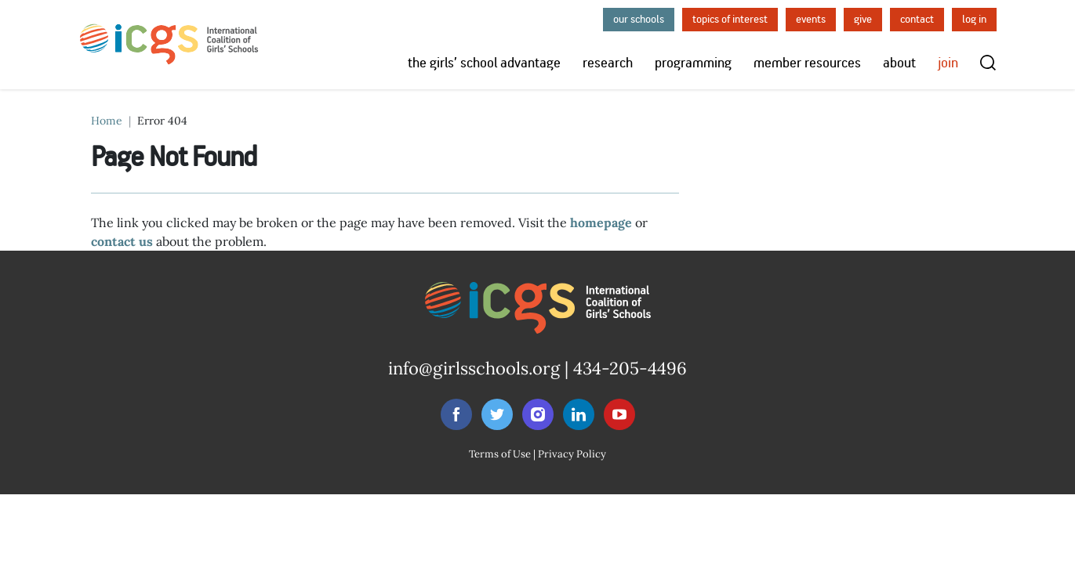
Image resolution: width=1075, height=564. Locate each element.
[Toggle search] (988, 62)
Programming (693, 62)
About (899, 62)
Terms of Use (500, 454)
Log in (974, 19)
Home (106, 121)
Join (948, 62)
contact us (122, 241)
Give (863, 19)
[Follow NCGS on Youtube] (619, 414)
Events (811, 19)
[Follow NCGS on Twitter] (497, 414)
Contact (917, 19)
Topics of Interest (730, 19)
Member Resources (807, 62)
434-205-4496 (630, 368)
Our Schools (638, 19)
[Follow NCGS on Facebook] (456, 414)
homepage (601, 222)
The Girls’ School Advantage (484, 62)
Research (608, 62)
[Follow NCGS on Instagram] (538, 414)
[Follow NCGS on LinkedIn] (578, 414)
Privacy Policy (572, 454)
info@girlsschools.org (474, 368)
